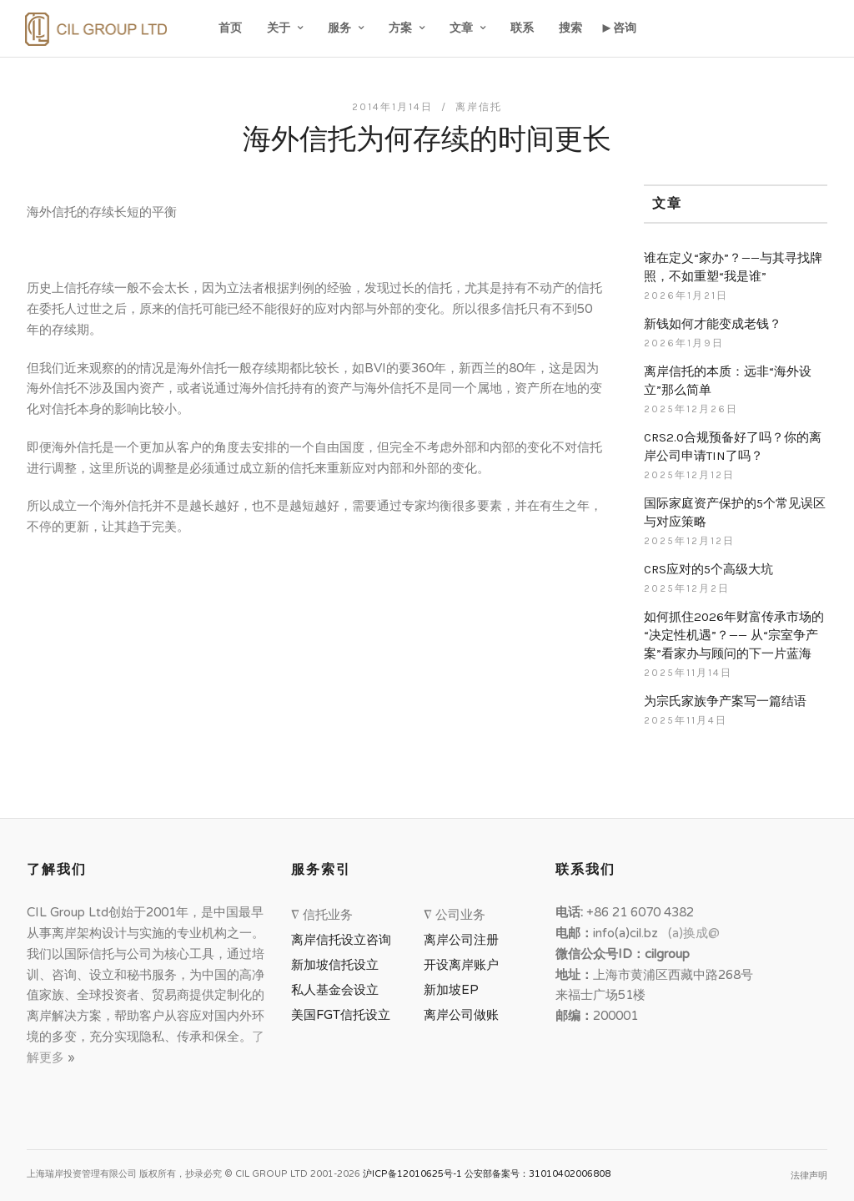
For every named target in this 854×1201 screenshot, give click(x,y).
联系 (522, 28)
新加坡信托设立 (338, 964)
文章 (461, 28)
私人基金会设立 (335, 989)
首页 (230, 28)
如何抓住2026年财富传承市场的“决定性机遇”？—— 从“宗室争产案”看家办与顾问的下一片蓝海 (734, 635)
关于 (278, 28)
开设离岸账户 (461, 964)
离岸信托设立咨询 (344, 939)
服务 (339, 28)
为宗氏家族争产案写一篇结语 (725, 701)
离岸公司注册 (464, 939)
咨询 (624, 28)
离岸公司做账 (461, 1014)
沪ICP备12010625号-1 (412, 1173)
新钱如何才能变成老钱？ (712, 323)
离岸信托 (478, 107)
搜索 (570, 28)
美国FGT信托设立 (344, 1014)
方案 (400, 28)
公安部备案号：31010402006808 (537, 1173)
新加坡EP (451, 989)
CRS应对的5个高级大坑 (708, 569)
